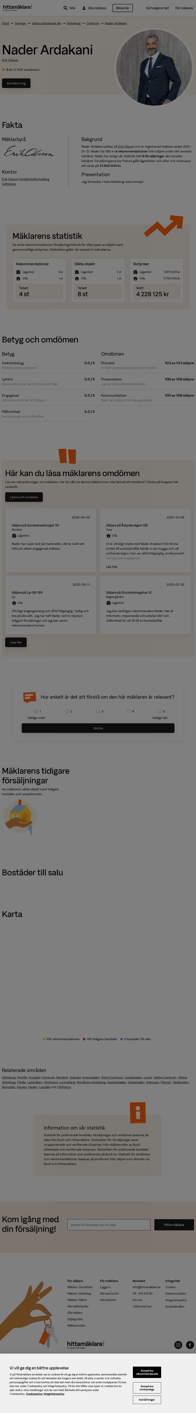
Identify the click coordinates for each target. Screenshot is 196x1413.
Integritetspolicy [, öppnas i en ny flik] (54, 1396)
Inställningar (147, 1402)
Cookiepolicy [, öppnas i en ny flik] (34, 1396)
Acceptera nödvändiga (147, 1390)
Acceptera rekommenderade (147, 1374)
